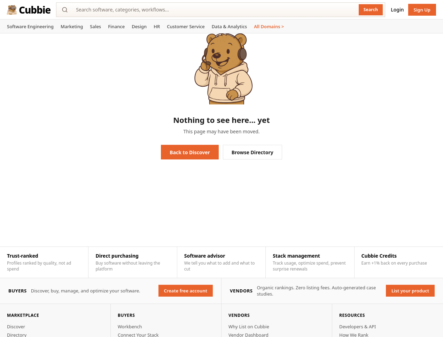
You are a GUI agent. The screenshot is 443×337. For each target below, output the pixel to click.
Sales (95, 26)
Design (139, 26)
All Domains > (269, 26)
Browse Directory (252, 152)
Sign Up (422, 10)
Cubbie (28, 9)
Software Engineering (30, 26)
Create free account (186, 291)
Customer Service (186, 26)
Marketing (72, 26)
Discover (16, 326)
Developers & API (357, 326)
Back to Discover (190, 152)
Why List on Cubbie (248, 326)
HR (157, 26)
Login (397, 9)
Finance (116, 26)
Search (371, 10)
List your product (410, 291)
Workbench (130, 326)
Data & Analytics (229, 26)
